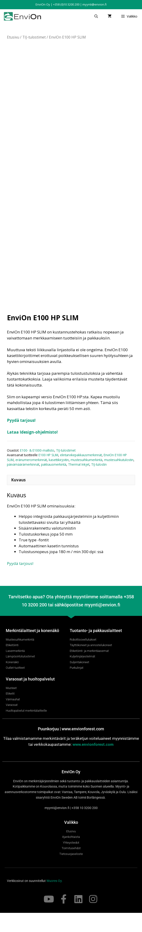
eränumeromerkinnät (31, 479)
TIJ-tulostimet (34, 37)
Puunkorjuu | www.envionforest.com (71, 748)
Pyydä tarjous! (21, 439)
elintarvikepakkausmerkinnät (81, 474)
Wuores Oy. (54, 900)
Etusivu (13, 37)
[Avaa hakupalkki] (96, 16)
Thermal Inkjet (78, 483)
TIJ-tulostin (99, 483)
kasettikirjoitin (59, 479)
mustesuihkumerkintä (86, 479)
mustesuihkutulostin (118, 479)
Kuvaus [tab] (18, 499)
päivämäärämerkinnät (23, 483)
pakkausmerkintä (53, 483)
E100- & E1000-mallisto (37, 469)
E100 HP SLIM (48, 474)
